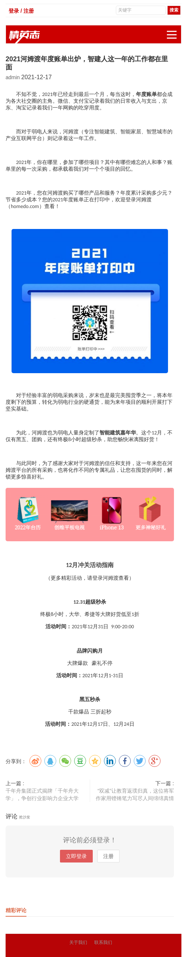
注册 (108, 856)
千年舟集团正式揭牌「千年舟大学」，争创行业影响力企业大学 (42, 794)
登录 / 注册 (21, 11)
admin (13, 77)
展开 (174, 30)
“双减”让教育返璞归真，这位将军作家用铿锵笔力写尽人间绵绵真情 (135, 794)
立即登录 (76, 856)
